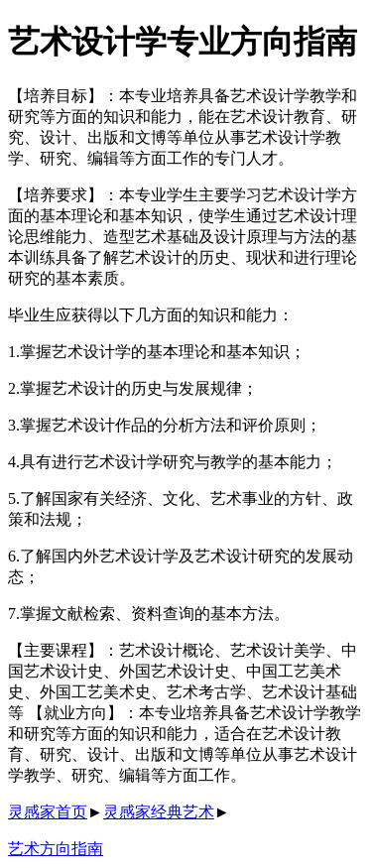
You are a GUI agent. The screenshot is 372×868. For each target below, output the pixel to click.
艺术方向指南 (55, 848)
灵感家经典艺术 (158, 812)
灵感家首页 (47, 812)
